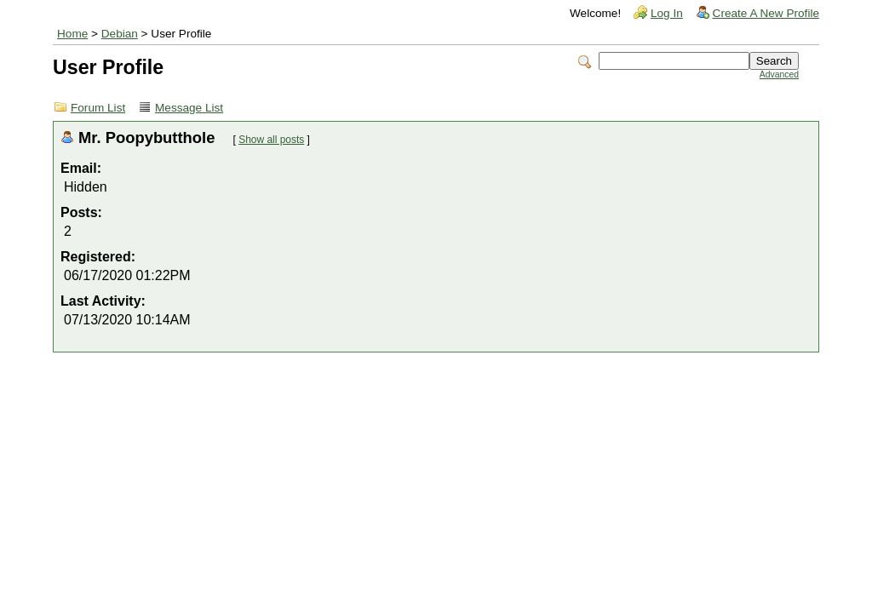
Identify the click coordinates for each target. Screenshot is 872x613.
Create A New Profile (766, 13)
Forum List (98, 107)
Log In (667, 13)
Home (72, 33)
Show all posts (271, 140)
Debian (119, 33)
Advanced (779, 74)
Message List (189, 107)
